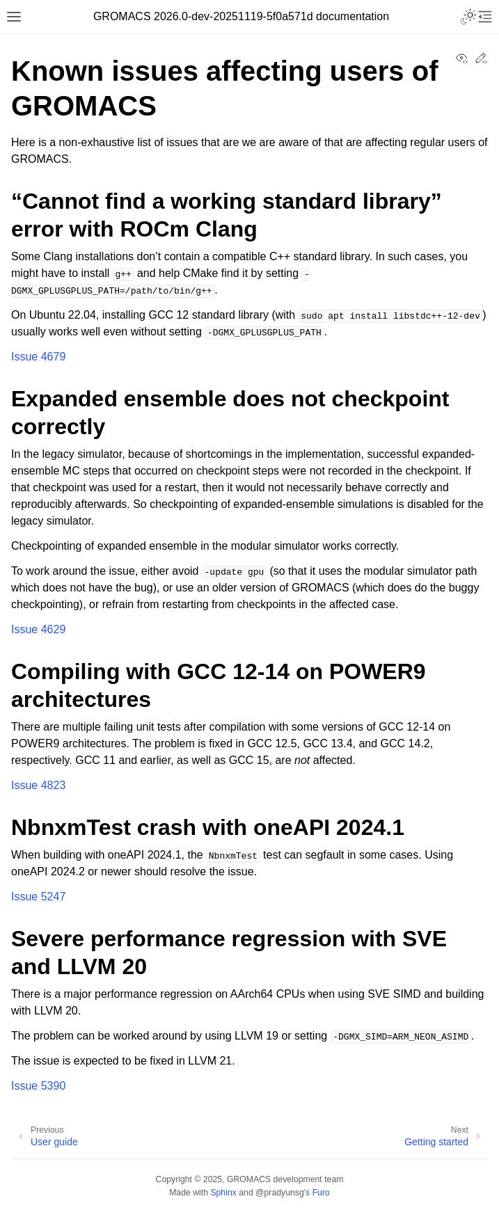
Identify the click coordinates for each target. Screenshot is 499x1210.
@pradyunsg (279, 1192)
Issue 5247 (38, 896)
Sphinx (223, 1192)
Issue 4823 (38, 785)
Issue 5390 (38, 1086)
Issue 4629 (38, 629)
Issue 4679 (38, 357)
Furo (321, 1192)
